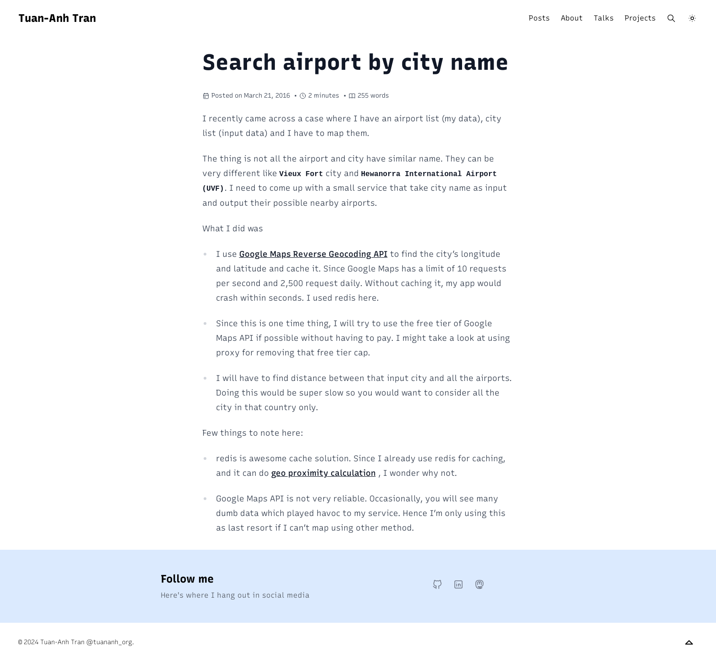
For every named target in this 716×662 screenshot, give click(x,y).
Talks (604, 18)
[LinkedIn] (458, 584)
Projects (640, 18)
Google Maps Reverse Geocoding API (313, 254)
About (572, 18)
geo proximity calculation (323, 473)
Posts (539, 18)
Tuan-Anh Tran (57, 18)
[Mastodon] (479, 584)
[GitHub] (437, 584)
